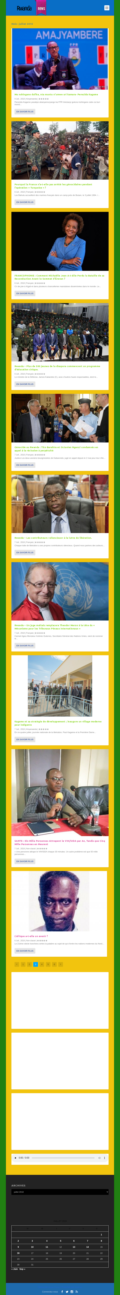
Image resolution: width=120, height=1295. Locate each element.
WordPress (78, 1287)
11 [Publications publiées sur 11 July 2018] (47, 1247)
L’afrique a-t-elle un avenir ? (31, 936)
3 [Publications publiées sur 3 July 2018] (32, 1241)
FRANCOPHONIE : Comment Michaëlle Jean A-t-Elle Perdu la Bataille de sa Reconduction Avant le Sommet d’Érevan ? (59, 277)
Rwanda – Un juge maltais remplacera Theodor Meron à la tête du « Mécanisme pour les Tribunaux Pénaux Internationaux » (55, 627)
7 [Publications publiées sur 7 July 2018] (87, 1241)
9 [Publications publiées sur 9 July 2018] (18, 1247)
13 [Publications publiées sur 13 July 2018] (74, 1247)
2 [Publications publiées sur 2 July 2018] (18, 1241)
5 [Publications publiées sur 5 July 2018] (60, 1241)
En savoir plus (24, 111)
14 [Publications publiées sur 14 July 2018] (87, 1247)
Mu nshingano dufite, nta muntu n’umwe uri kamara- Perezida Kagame (56, 94)
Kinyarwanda (31, 99)
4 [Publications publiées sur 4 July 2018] (47, 1241)
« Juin (14, 1269)
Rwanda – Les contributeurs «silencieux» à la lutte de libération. (53, 537)
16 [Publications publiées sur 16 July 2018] (18, 1253)
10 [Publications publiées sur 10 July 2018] (32, 1247)
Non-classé (30, 849)
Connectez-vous (50, 1291)
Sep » (22, 1269)
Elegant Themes (54, 1287)
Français (29, 192)
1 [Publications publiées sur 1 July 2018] (101, 1234)
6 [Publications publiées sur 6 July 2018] (74, 1241)
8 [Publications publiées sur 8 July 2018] (101, 1241)
